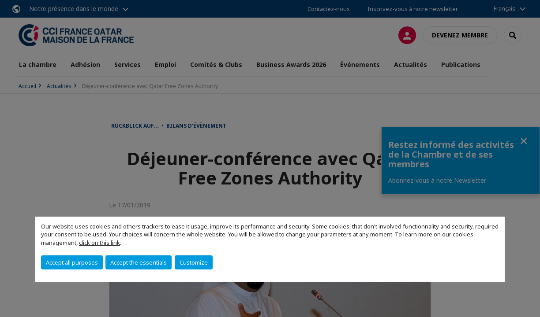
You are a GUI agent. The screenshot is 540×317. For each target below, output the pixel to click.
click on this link (99, 243)
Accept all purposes (72, 262)
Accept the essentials (138, 262)
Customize (194, 262)
